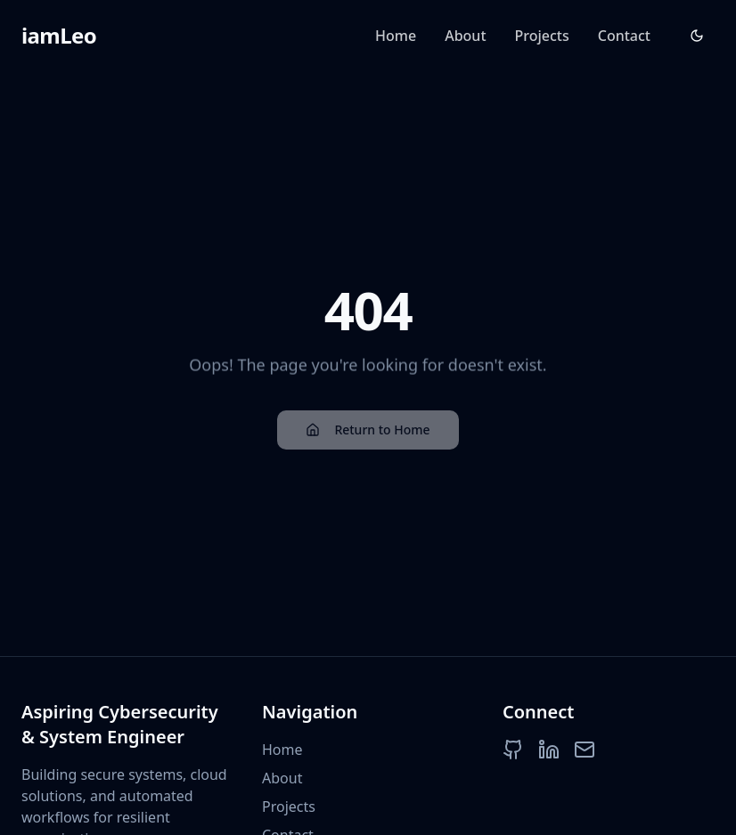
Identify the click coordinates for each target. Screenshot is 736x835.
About (465, 35)
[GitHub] (513, 749)
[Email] (584, 749)
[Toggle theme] (697, 35)
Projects (542, 35)
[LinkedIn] (549, 749)
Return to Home (367, 432)
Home (395, 35)
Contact (624, 35)
